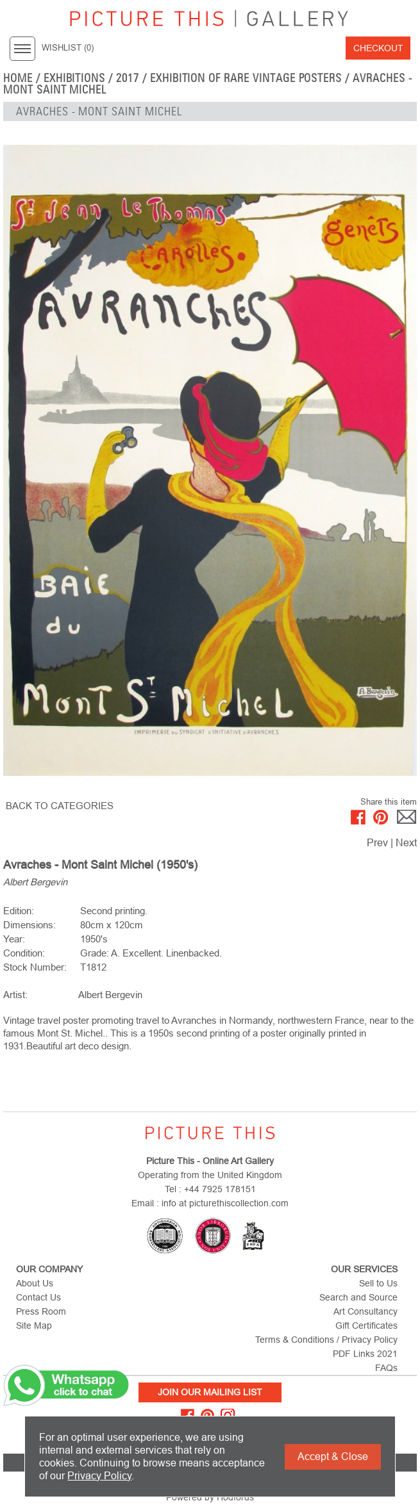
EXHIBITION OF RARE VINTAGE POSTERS (246, 78)
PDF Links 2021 (365, 1354)
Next (406, 842)
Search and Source (358, 1297)
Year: (14, 938)
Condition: (24, 953)
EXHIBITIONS (75, 78)
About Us (34, 1283)
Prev (377, 842)
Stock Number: (35, 967)
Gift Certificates (366, 1325)
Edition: (18, 910)
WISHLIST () (68, 48)
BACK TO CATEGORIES (59, 805)
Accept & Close (333, 1456)
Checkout (378, 48)
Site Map (34, 1325)
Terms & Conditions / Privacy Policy (326, 1339)
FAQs (386, 1368)
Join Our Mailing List (210, 1392)
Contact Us (38, 1297)
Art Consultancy (365, 1311)
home (18, 78)
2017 (127, 78)
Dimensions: (29, 924)
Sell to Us (378, 1283)
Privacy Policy (99, 1475)
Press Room (41, 1311)
